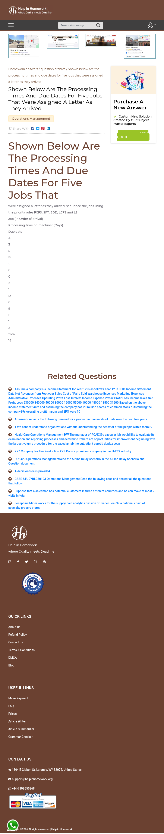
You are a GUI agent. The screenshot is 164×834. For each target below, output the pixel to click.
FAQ (11, 706)
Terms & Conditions (21, 650)
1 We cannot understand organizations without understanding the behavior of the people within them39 (83, 427)
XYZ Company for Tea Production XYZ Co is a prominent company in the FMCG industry (73, 452)
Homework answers (23, 69)
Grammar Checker (20, 737)
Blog (11, 666)
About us (14, 627)
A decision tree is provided (32, 472)
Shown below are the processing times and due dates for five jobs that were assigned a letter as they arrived (55, 75)
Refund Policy (17, 635)
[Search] (76, 25)
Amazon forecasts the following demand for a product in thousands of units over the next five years (81, 420)
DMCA (12, 658)
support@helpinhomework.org (32, 779)
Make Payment (18, 699)
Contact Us (15, 643)
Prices (12, 714)
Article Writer (17, 722)
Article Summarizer (21, 729)
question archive (53, 69)
